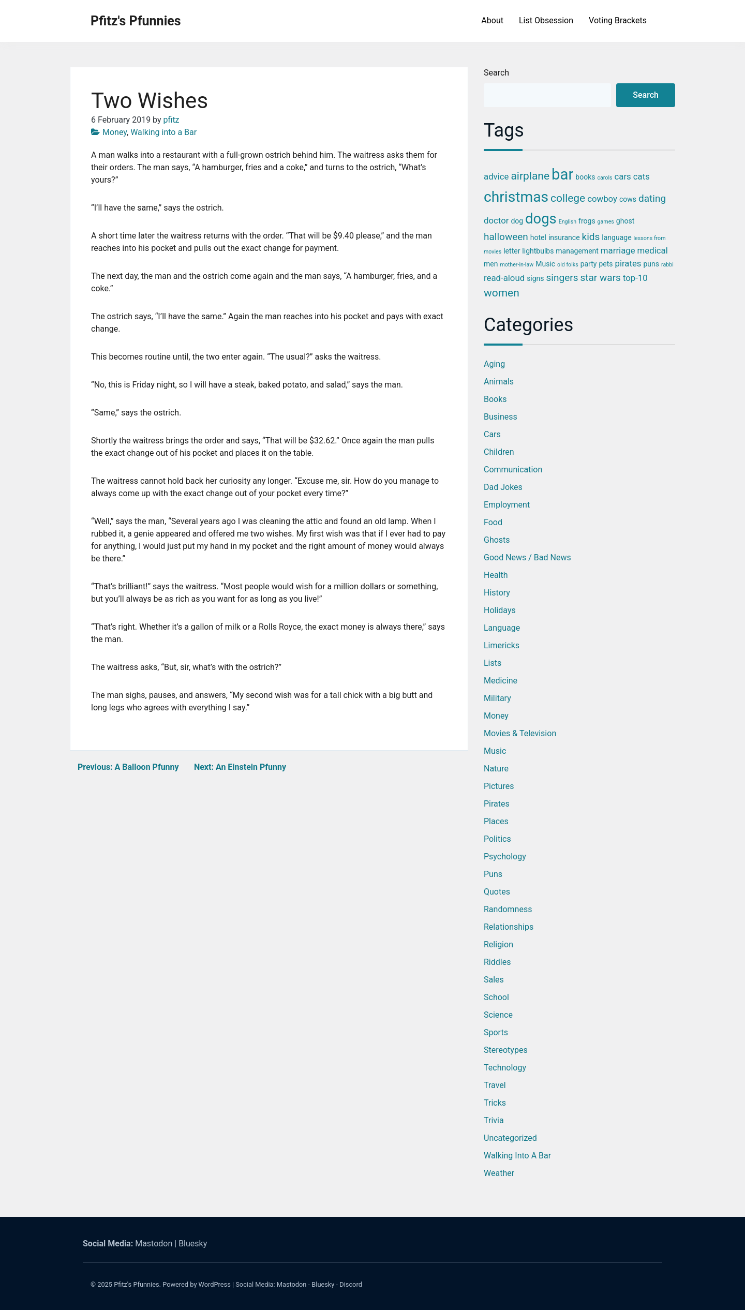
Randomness (508, 909)
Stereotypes (506, 1050)
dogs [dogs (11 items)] (541, 219)
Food (493, 522)
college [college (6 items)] (567, 198)
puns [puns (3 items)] (651, 264)
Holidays (500, 610)
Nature (496, 768)
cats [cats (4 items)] (641, 176)
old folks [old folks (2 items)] (567, 264)
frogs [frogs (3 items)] (586, 221)
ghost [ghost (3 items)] (625, 221)
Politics (497, 839)
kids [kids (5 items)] (591, 237)
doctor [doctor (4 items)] (496, 220)
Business (500, 417)
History (497, 593)
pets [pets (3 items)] (606, 264)
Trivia (494, 1120)
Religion (498, 944)
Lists (492, 663)
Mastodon (153, 1243)
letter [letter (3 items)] (511, 251)
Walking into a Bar (163, 132)
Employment (507, 505)
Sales (494, 980)
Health (496, 575)
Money (114, 132)
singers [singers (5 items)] (562, 278)
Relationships (508, 927)
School (496, 997)
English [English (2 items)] (567, 221)
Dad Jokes (503, 487)
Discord (350, 1284)
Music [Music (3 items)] (545, 264)
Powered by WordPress (196, 1284)
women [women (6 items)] (501, 293)
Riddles (497, 962)
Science (498, 1015)
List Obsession (546, 20)
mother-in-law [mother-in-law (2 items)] (516, 264)
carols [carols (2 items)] (604, 177)
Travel (495, 1085)
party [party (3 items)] (588, 264)
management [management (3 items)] (577, 251)
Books (495, 399)
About (492, 20)
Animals (499, 381)
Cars (492, 434)
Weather (499, 1173)
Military (497, 698)
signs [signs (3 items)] (535, 278)
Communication (513, 469)
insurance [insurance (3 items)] (564, 237)
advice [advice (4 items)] (496, 176)
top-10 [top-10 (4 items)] (635, 278)
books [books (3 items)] (585, 177)
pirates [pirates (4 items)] (628, 263)
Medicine (500, 681)
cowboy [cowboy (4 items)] (602, 198)
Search (496, 73)
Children (499, 452)
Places (496, 821)
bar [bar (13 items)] (562, 174)
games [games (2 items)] (606, 221)
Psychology (505, 856)
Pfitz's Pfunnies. (137, 1284)
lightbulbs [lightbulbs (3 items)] (538, 251)
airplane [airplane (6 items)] (530, 176)
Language (502, 628)
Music (495, 751)
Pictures (499, 786)
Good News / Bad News (527, 557)
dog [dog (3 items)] (517, 221)
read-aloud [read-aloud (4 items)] (504, 278)
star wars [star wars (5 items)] (600, 278)
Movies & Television (520, 733)
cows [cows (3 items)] (627, 199)
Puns (493, 874)
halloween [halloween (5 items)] (506, 237)
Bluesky (192, 1243)
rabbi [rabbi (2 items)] (667, 264)
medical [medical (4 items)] (652, 250)
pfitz (171, 120)
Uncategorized (510, 1138)
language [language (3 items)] (616, 237)
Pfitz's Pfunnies (136, 20)
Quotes (497, 892)
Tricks (495, 1103)
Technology (505, 1068)
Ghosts (497, 540)
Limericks (501, 645)
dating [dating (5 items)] (652, 198)
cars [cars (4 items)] (623, 176)
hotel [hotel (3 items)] (538, 237)
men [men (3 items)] (491, 264)
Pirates (497, 804)
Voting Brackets (618, 20)
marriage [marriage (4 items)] (618, 250)
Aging (494, 364)
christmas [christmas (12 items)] (516, 196)
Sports (496, 1032)
